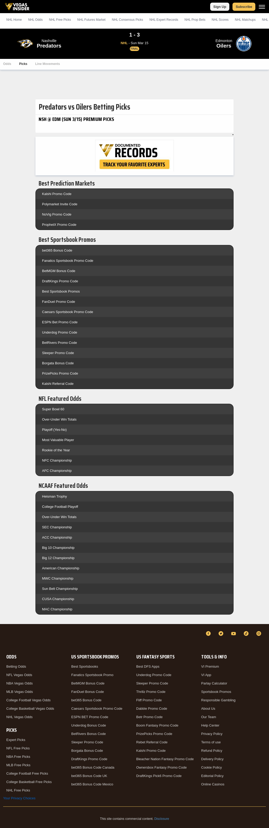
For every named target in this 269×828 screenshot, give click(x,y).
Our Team (208, 717)
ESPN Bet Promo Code (59, 322)
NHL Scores (220, 20)
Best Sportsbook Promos (61, 291)
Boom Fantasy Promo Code (157, 725)
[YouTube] (234, 633)
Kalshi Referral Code (58, 384)
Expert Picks (15, 740)
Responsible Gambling (218, 700)
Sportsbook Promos (216, 692)
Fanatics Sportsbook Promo (92, 675)
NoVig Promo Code (56, 214)
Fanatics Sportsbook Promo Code (67, 261)
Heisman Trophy (54, 496)
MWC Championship (57, 578)
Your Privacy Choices (19, 798)
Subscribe (244, 7)
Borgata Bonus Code (58, 363)
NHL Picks (60, 20)
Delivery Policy (212, 759)
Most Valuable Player (58, 440)
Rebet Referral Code (152, 742)
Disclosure (161, 819)
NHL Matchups (245, 20)
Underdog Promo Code (59, 332)
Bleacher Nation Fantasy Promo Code (165, 759)
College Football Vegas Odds (28, 700)
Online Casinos (212, 784)
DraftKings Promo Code (60, 281)
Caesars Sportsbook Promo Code (67, 312)
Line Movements (47, 64)
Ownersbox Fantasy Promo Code (161, 767)
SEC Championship (57, 527)
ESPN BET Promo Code (89, 717)
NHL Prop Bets (194, 20)
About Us (208, 709)
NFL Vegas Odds (19, 675)
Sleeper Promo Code (58, 353)
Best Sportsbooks (84, 666)
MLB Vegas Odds (19, 692)
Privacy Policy (212, 734)
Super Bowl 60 (53, 409)
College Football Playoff (60, 507)
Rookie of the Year (56, 450)
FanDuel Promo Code (58, 302)
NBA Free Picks (18, 757)
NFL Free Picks (18, 748)
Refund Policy (211, 751)
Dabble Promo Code (151, 709)
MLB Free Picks (18, 765)
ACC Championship (57, 537)
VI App (206, 675)
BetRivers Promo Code (59, 343)
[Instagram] (259, 633)
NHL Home (14, 20)
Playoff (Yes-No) (54, 430)
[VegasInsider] (6, 638)
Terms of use (211, 742)
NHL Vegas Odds (19, 717)
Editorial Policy (212, 776)
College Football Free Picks (27, 773)
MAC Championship (57, 609)
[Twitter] (222, 633)
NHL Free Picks (18, 790)
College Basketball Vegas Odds (30, 709)
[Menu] (262, 6)
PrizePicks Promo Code (60, 373)
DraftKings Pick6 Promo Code (159, 776)
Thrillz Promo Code (150, 692)
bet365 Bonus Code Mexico (92, 784)
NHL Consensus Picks (127, 20)
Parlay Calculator (214, 683)
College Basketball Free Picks (29, 782)
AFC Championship (57, 471)
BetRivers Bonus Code (88, 734)
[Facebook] (209, 633)
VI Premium (210, 666)
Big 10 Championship (58, 548)
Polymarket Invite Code (59, 204)
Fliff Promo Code (149, 700)
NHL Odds (35, 20)
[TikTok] (247, 633)
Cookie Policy (211, 767)
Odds (7, 64)
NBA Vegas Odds (19, 683)
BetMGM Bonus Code (58, 271)
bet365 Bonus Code (57, 250)
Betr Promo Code (149, 717)
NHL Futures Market (91, 20)
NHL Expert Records (163, 20)
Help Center (210, 725)
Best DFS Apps (147, 666)
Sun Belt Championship (60, 589)
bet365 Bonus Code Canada (92, 767)
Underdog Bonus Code (88, 725)
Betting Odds (16, 666)
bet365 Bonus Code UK (89, 776)
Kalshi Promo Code (56, 194)
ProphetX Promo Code (59, 225)
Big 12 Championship (58, 558)
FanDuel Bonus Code (87, 692)
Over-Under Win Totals (59, 419)
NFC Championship (57, 460)
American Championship (60, 568)
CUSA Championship (58, 599)
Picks (23, 64)
